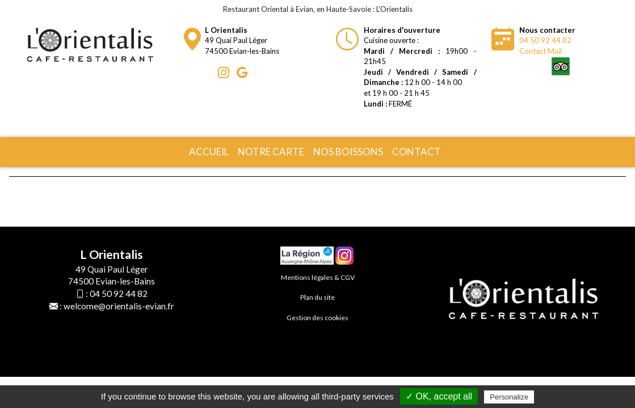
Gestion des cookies (317, 317)
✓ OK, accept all (439, 396)
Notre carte (271, 152)
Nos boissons (348, 152)
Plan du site (317, 297)
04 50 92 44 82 (545, 40)
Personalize (509, 397)
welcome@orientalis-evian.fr (119, 306)
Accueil (209, 152)
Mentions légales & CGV (318, 277)
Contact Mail (540, 51)
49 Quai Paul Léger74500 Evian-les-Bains (242, 41)
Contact (416, 152)
